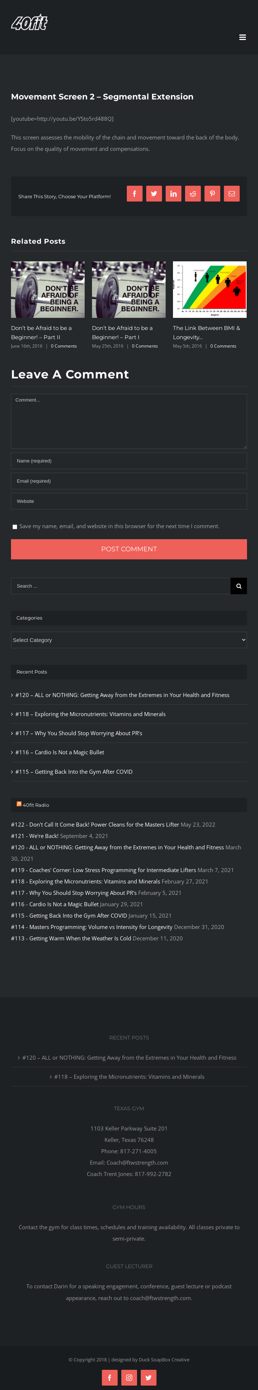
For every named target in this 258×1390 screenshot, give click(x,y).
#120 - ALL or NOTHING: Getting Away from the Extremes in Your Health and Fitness (117, 847)
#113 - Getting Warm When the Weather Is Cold (71, 938)
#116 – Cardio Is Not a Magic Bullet (59, 752)
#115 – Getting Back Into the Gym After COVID (74, 771)
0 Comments (64, 346)
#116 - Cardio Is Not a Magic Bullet (55, 904)
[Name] (129, 461)
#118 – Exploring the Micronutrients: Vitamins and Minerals (90, 714)
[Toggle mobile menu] (243, 37)
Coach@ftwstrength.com (137, 1162)
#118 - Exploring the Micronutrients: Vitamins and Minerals (85, 881)
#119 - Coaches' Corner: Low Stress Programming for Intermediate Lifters (103, 870)
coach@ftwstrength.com (160, 1298)
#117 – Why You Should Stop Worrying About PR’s (78, 733)
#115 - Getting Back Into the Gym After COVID (69, 915)
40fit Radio (36, 805)
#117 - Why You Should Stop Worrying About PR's (74, 892)
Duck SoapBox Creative (164, 1359)
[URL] (129, 501)
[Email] (129, 481)
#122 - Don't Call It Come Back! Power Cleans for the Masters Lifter (95, 824)
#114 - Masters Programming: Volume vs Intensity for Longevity (92, 926)
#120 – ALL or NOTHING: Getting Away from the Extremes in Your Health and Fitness (122, 694)
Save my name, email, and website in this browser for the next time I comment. (119, 526)
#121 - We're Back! (35, 835)
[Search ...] (121, 586)
